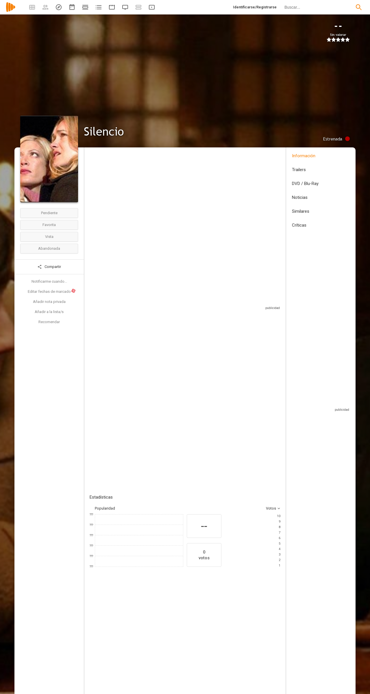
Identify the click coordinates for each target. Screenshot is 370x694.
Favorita (49, 225)
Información (303, 155)
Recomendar (49, 322)
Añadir (132, 384)
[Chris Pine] (141, 651)
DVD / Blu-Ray (305, 183)
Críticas (299, 225)
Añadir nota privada (49, 301)
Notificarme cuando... (49, 281)
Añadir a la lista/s (49, 312)
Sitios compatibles (218, 300)
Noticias (300, 197)
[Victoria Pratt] (176, 651)
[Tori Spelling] (107, 651)
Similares (300, 211)
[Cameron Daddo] (245, 651)
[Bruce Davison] (280, 651)
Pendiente (49, 213)
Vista (49, 236)
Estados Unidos (103, 190)
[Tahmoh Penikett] (211, 651)
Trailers (299, 169)
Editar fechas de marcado (52, 291)
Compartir (49, 266)
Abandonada (49, 248)
